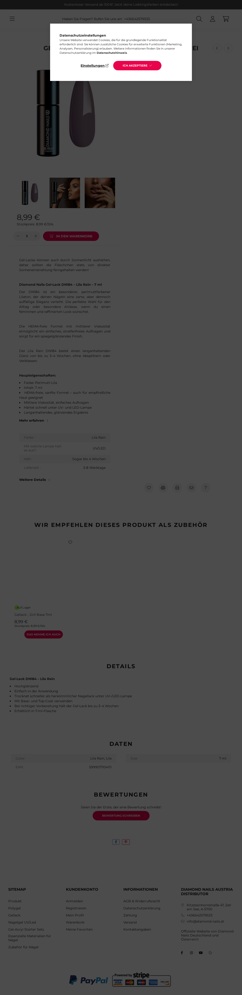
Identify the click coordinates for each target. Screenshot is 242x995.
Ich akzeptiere (135, 65)
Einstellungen (93, 65)
